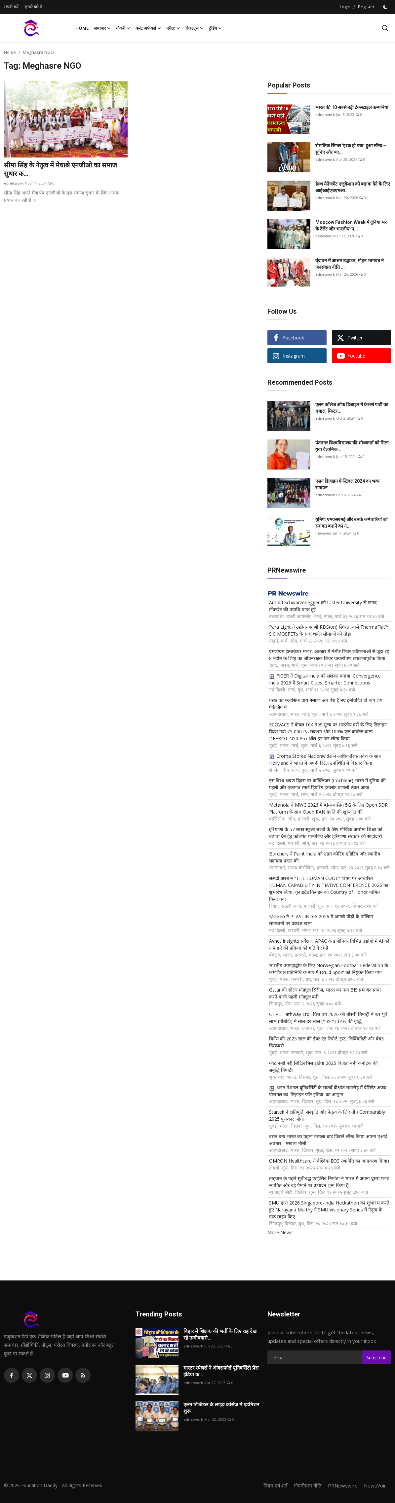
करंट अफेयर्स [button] (148, 28)
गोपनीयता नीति (308, 1485)
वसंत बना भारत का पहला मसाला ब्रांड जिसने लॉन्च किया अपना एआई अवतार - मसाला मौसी (328, 1139)
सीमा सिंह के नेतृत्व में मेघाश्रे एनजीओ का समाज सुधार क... (60, 169)
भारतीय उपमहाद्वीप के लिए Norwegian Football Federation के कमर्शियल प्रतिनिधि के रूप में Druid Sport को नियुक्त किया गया (328, 968)
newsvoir (323, 235)
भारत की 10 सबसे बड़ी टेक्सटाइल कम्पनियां (351, 107)
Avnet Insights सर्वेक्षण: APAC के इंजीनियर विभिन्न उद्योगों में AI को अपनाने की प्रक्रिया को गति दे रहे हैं (329, 944)
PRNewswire (343, 1485)
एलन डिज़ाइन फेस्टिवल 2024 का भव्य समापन (347, 484)
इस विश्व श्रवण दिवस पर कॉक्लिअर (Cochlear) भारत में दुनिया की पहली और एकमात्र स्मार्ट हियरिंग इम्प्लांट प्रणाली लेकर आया (327, 783)
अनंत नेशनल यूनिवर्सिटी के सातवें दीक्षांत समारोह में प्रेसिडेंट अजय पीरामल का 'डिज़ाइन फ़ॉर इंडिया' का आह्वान (327, 1091)
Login (345, 7)
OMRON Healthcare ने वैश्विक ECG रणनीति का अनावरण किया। (329, 1161)
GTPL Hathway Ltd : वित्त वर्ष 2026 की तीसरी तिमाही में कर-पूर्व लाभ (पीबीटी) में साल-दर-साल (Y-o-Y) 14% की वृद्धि (328, 1017)
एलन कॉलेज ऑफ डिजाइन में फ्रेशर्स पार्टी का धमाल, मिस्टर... (351, 408)
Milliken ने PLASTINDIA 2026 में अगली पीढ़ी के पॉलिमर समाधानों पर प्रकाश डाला (321, 919)
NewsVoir (375, 1485)
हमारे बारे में (33, 7)
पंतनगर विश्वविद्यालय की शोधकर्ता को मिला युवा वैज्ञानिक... (352, 446)
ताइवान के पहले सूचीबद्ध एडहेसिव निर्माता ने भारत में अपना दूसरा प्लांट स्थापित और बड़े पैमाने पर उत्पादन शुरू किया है (329, 1181)
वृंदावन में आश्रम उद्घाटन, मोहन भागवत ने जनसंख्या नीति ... (349, 264)
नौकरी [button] (123, 28)
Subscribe (376, 1357)
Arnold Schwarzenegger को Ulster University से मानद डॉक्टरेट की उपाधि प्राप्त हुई (322, 605)
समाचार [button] (102, 28)
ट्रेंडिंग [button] (215, 28)
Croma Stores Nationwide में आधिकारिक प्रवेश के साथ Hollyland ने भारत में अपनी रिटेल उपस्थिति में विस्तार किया (325, 759)
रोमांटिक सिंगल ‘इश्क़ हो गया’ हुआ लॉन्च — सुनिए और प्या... (351, 149)
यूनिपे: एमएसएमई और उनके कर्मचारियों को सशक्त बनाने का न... (351, 523)
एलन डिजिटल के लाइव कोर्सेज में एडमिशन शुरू (221, 1408)
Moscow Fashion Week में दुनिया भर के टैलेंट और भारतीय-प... (351, 225)
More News (280, 1232)
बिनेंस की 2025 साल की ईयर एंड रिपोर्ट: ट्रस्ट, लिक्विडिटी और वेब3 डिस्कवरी (326, 1042)
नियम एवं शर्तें (275, 1485)
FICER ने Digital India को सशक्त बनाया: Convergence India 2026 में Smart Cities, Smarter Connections (325, 679)
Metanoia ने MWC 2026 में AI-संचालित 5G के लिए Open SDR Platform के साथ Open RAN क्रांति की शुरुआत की (328, 808)
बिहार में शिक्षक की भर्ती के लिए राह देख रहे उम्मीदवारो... (220, 1334)
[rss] (83, 1375)
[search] (385, 28)
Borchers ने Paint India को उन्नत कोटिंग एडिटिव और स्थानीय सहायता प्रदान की (324, 857)
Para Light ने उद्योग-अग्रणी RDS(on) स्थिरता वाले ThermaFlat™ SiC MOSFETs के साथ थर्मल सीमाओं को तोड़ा (329, 630)
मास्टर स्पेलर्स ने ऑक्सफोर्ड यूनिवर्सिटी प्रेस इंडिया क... (220, 1371)
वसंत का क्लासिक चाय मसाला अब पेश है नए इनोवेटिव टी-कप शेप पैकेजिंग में (325, 703)
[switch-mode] (386, 7)
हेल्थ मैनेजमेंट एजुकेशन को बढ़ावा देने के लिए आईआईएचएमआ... (352, 187)
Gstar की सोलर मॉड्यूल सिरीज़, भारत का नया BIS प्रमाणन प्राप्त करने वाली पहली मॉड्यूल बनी (325, 993)
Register (366, 7)
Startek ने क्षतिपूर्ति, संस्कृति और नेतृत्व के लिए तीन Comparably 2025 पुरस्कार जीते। (327, 1115)
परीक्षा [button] (173, 28)
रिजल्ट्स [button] (194, 28)
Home (82, 28)
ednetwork (13, 183)
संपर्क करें (11, 7)
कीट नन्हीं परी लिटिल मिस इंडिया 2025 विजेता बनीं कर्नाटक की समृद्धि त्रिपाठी (323, 1066)
